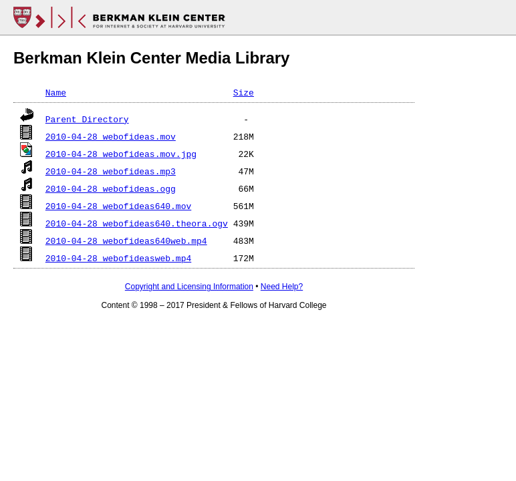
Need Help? (282, 286)
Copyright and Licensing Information (189, 286)
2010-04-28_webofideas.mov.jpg (121, 154)
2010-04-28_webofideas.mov (110, 136)
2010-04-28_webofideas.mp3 (110, 171)
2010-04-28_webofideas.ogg (110, 188)
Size (243, 92)
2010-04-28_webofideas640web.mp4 (126, 240)
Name (55, 92)
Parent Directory (87, 119)
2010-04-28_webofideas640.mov (118, 206)
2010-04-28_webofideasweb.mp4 (118, 258)
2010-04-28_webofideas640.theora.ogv (136, 223)
